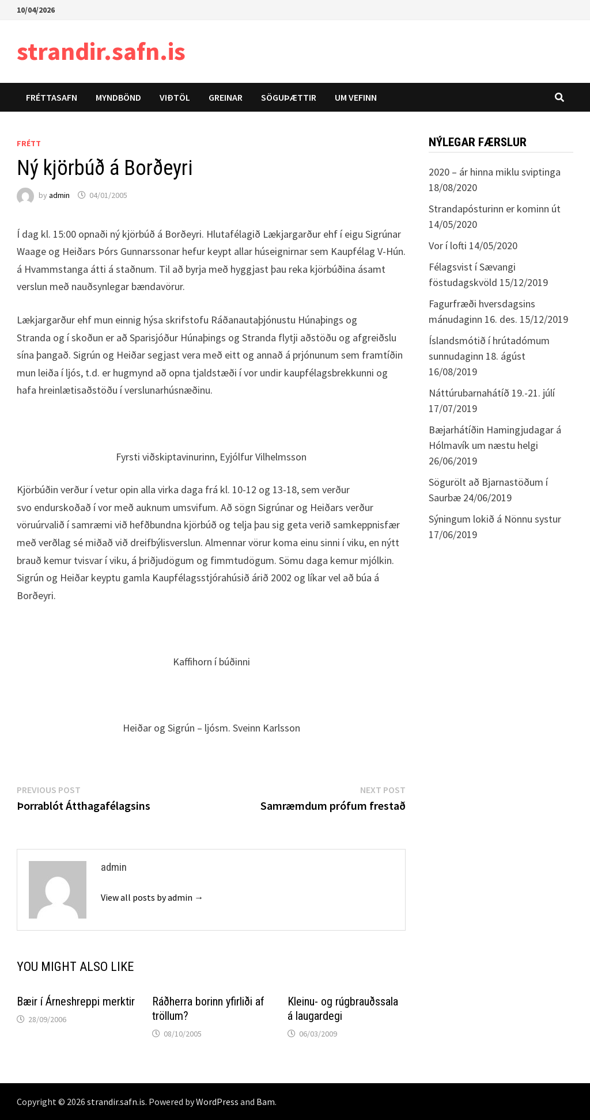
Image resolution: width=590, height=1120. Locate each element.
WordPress (217, 1101)
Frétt (29, 143)
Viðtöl (175, 97)
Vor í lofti (448, 245)
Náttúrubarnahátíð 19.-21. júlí (492, 392)
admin (59, 195)
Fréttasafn (51, 97)
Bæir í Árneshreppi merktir (76, 1001)
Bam (265, 1101)
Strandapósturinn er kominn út (495, 208)
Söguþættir (288, 97)
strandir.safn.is (101, 51)
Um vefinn (356, 97)
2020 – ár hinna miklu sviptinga (495, 171)
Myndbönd (118, 97)
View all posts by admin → (152, 897)
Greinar (226, 97)
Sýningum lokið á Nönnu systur (495, 518)
